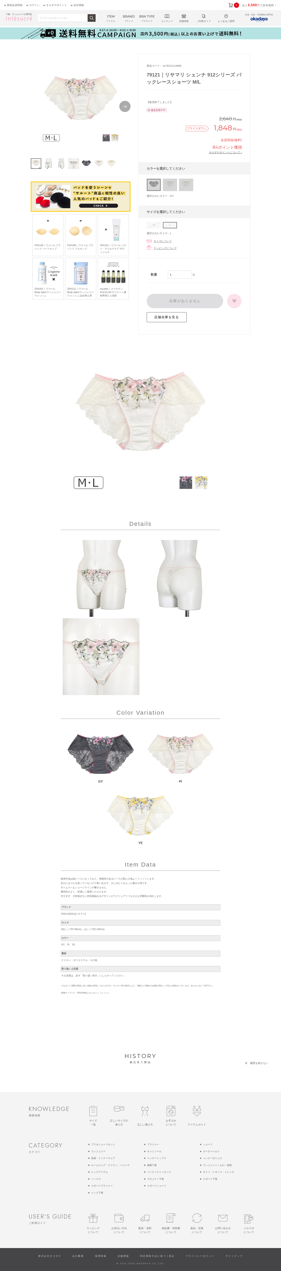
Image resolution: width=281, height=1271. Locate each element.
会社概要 (78, 1256)
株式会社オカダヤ (49, 1256)
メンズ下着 (97, 1192)
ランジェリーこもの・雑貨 (217, 1165)
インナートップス (156, 1158)
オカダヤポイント (56, 5)
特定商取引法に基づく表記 (157, 1256)
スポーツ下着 (210, 1179)
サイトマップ (234, 1256)
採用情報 (101, 1256)
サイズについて (163, 241)
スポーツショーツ (156, 1185)
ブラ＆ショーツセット (103, 1144)
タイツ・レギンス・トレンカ (218, 1172)
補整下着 (152, 1165)
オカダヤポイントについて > (225, 152)
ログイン (34, 5)
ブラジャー (153, 1144)
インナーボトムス (212, 1158)
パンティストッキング (159, 1172)
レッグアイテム (99, 1172)
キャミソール (154, 1151)
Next (125, 106)
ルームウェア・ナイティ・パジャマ (110, 1165)
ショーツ (208, 1144)
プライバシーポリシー (200, 1256)
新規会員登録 (15, 5)
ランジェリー (98, 1151)
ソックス (96, 1179)
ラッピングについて (165, 248)
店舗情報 (123, 1256)
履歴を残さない (259, 1063)
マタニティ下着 (155, 1179)
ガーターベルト (211, 1151)
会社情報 (78, 5)
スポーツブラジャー (102, 1185)
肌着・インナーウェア (103, 1158)
